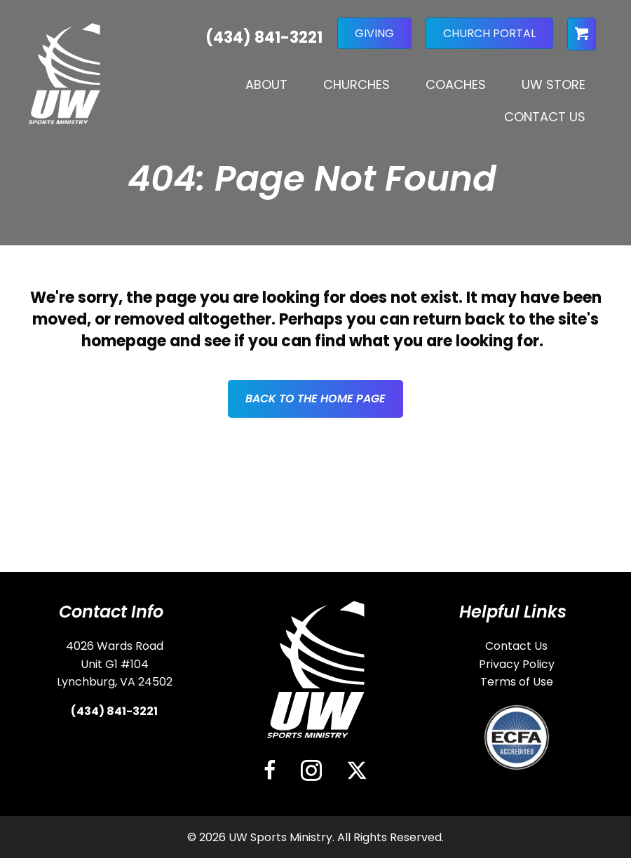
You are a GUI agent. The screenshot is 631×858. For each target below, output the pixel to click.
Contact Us (544, 116)
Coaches (456, 84)
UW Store (553, 84)
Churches (356, 84)
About (266, 84)
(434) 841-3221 (114, 711)
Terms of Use (516, 682)
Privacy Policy (517, 664)
